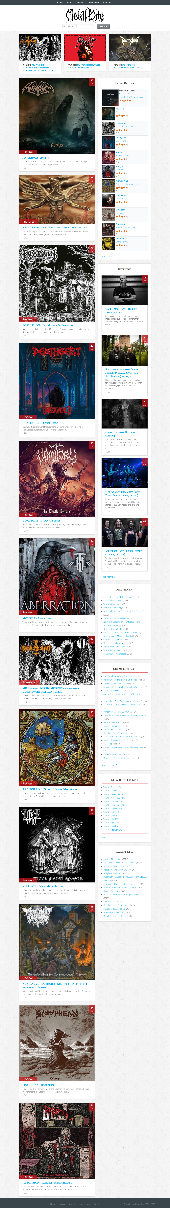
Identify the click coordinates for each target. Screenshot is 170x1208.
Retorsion (120, 224)
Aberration (120, 169)
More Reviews (107, 256)
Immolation (121, 195)
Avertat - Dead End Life (113, 690)
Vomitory (120, 152)
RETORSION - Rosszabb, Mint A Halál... (47, 1182)
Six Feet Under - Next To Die (115, 683)
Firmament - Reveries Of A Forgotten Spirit (121, 687)
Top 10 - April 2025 (111, 822)
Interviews (93, 3)
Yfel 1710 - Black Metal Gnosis (116, 618)
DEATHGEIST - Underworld (40, 423)
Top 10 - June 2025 (111, 815)
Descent (119, 198)
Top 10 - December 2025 (114, 794)
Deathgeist (121, 137)
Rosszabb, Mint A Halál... (126, 227)
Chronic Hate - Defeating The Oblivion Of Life (122, 747)
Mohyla (119, 166)
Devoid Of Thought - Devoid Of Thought (120, 679)
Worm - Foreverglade (112, 650)
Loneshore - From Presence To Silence (119, 887)
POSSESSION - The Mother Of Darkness (47, 325)
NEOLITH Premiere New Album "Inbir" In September (54, 227)
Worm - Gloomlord (111, 604)
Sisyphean (120, 209)
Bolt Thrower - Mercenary (114, 646)
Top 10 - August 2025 (112, 808)
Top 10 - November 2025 (114, 798)
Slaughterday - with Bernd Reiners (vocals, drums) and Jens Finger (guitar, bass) (121, 373)
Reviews (80, 3)
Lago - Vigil (108, 743)
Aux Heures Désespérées (126, 184)
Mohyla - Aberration (111, 873)
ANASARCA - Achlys (35, 157)
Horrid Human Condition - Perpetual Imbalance (123, 894)
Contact (108, 3)
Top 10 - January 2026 (112, 790)
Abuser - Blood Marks (112, 729)
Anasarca (120, 108)
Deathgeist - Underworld (114, 866)
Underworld (121, 141)
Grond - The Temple (112, 726)
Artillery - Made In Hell (112, 754)
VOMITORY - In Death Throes (41, 520)
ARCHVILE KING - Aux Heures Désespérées (49, 789)
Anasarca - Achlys (110, 901)
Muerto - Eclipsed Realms (114, 908)
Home (60, 3)
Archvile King (122, 180)
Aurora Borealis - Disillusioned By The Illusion (122, 694)
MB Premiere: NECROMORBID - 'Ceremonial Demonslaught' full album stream (37, 67)
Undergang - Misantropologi (115, 643)
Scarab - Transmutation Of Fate (116, 740)
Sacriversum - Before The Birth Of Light (120, 736)
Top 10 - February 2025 (113, 829)
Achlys (118, 112)
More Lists (106, 837)
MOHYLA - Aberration (36, 618)
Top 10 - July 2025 (111, 812)
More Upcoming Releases (112, 765)
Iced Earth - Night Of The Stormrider (118, 597)
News (69, 3)
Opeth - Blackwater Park (113, 629)
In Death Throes (123, 155)
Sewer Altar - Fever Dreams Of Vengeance (121, 701)
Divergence (120, 213)
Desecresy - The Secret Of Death (117, 758)
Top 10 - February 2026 (113, 787)
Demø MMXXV (122, 241)
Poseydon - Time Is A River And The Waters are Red (125, 715)
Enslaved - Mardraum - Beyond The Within (121, 632)
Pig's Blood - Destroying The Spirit (117, 676)
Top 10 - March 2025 (112, 826)
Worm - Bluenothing (112, 607)
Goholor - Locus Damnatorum (116, 733)
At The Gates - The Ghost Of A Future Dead (121, 704)
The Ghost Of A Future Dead (131, 97)
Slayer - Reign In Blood (113, 600)
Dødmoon (120, 238)
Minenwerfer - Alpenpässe (114, 653)
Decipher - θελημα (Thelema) (115, 916)
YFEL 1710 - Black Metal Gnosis (42, 886)
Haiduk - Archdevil (111, 891)
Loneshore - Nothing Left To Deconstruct (120, 884)
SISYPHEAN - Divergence (38, 1085)
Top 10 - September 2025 (114, 805)
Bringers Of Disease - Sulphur (116, 711)
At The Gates (125, 93)
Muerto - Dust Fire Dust (113, 912)
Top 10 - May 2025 (111, 819)
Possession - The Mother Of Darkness (119, 862)
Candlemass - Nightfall (113, 639)
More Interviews (108, 576)
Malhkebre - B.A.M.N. (112, 722)
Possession (121, 123)
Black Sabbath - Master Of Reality (117, 636)
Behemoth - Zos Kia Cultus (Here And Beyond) (123, 611)
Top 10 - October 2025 (113, 801)
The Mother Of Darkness (126, 126)
